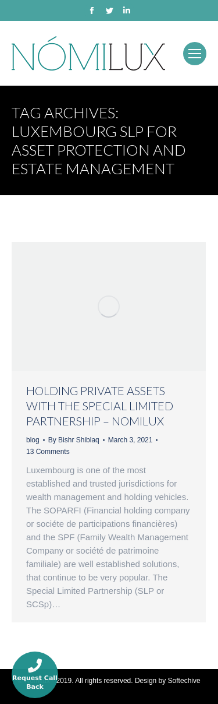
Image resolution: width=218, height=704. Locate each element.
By (73, 440)
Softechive (184, 681)
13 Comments (48, 452)
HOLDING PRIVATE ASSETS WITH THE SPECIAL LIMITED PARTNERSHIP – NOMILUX (99, 405)
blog (33, 440)
